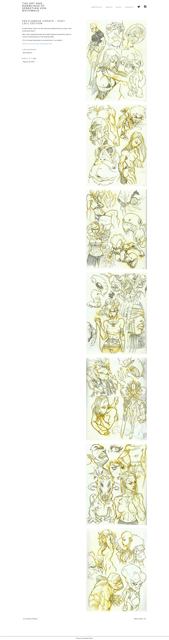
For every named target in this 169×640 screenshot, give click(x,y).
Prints (109, 7)
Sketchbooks (27, 53)
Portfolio (96, 7)
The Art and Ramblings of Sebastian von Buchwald (34, 7)
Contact (129, 7)
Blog (118, 7)
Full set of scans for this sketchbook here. (37, 44)
